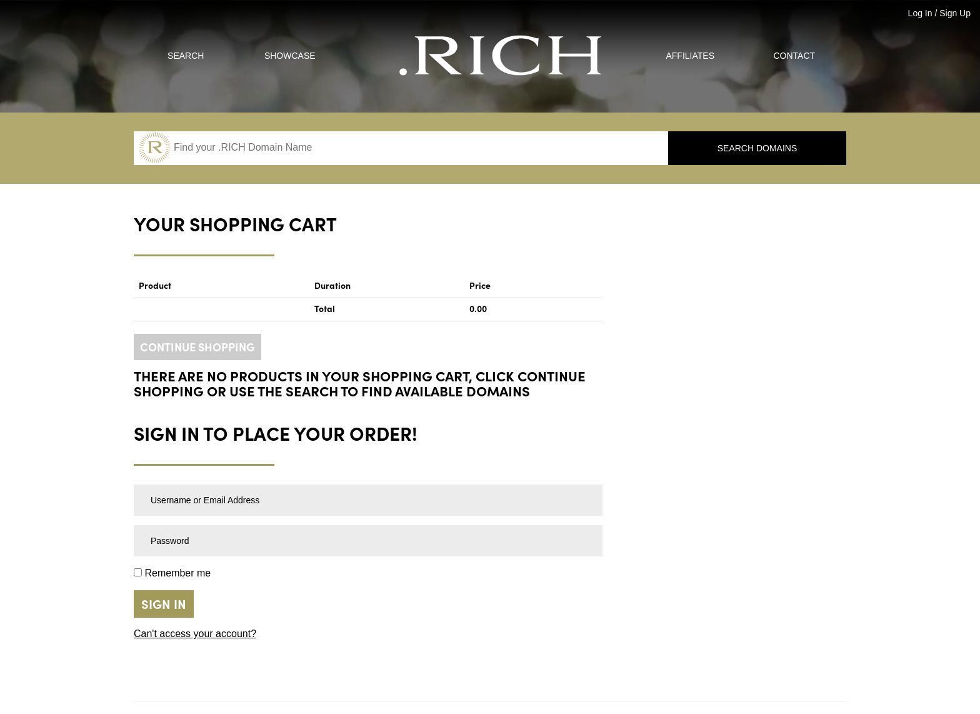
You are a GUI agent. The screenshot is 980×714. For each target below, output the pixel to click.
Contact (794, 56)
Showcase (290, 56)
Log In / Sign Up (939, 13)
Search (186, 56)
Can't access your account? (195, 633)
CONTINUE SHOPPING (197, 347)
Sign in (163, 605)
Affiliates (690, 56)
